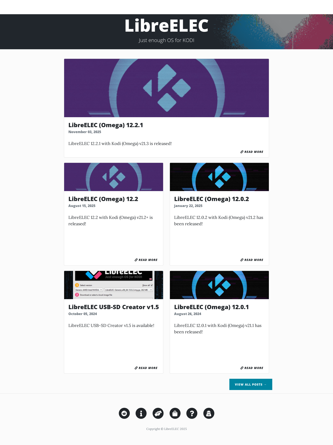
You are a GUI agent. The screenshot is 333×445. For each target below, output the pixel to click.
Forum (298, 7)
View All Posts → (251, 384)
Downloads (233, 7)
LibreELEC (21, 7)
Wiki (312, 7)
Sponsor (282, 7)
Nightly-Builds (258, 7)
